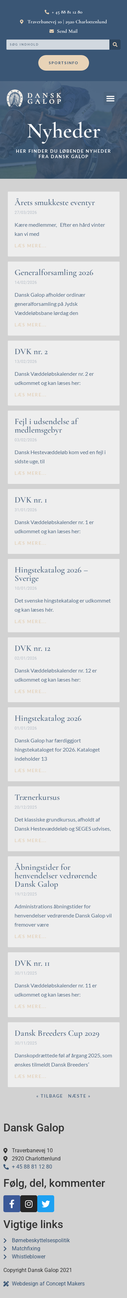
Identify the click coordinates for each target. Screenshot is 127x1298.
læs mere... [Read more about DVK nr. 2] (31, 394)
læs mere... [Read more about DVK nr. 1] (31, 543)
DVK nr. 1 (31, 500)
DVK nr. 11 (32, 963)
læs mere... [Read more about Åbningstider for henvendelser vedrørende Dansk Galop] (31, 936)
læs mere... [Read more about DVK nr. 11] (31, 1006)
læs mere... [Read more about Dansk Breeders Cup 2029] (31, 1076)
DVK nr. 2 (31, 351)
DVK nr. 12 (32, 648)
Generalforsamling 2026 (54, 272)
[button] (110, 98)
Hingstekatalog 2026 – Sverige (51, 574)
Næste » (79, 1096)
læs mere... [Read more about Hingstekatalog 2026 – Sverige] (31, 621)
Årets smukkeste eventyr (55, 202)
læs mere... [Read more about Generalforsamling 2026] (31, 324)
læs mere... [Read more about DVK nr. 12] (31, 691)
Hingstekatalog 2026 (48, 718)
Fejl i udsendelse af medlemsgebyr (46, 425)
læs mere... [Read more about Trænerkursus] (31, 840)
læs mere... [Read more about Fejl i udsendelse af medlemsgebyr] (31, 473)
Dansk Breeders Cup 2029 (57, 1033)
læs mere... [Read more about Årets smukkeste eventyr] (31, 245)
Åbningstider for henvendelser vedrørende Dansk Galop (56, 875)
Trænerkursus (37, 797)
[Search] (115, 45)
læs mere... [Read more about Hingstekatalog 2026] (31, 770)
